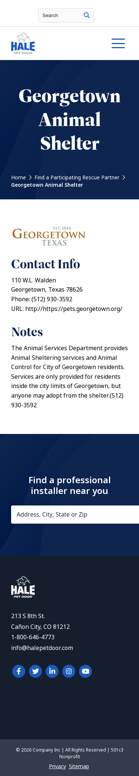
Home (18, 177)
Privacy (57, 766)
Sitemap (79, 766)
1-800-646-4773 (32, 637)
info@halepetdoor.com (42, 648)
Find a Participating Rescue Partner (76, 177)
